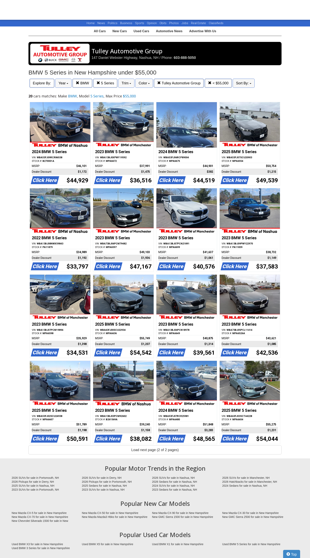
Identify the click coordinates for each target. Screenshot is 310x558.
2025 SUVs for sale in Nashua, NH (33, 485)
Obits (163, 23)
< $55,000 (218, 83)
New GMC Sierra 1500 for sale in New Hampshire (182, 516)
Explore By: (42, 83)
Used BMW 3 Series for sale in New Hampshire (41, 548)
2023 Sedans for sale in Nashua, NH (174, 489)
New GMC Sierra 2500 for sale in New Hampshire (252, 516)
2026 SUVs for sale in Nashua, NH (173, 477)
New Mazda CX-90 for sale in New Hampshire (180, 513)
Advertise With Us (202, 31)
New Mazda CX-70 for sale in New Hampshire (40, 516)
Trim (126, 83)
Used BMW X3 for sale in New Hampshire (37, 544)
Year (63, 83)
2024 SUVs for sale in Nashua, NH (173, 485)
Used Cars (141, 31)
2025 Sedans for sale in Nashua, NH (104, 485)
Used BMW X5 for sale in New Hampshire (107, 544)
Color (144, 83)
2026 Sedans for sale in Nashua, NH (174, 481)
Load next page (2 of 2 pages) (155, 450)
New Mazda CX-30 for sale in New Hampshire (250, 513)
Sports (140, 23)
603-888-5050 (185, 58)
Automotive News (169, 31)
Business (126, 23)
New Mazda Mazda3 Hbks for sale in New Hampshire (114, 516)
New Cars (119, 31)
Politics (112, 23)
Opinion (152, 23)
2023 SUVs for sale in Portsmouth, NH (35, 489)
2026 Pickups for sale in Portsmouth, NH (107, 481)
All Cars (100, 31)
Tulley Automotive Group (178, 83)
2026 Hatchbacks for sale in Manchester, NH (249, 481)
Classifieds (216, 23)
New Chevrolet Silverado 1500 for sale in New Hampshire (40, 521)
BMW (82, 83)
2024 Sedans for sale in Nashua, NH (244, 485)
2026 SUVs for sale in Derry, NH (101, 477)
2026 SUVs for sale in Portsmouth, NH (35, 477)
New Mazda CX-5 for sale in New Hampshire (39, 513)
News (101, 23)
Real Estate (199, 23)
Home (91, 23)
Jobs (185, 23)
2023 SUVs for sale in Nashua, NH (103, 489)
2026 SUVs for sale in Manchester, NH (246, 477)
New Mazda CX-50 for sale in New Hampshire (110, 513)
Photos (174, 23)
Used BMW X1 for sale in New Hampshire (177, 544)
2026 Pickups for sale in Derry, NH (33, 481)
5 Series (105, 83)
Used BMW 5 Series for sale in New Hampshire (251, 544)
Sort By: (243, 83)
